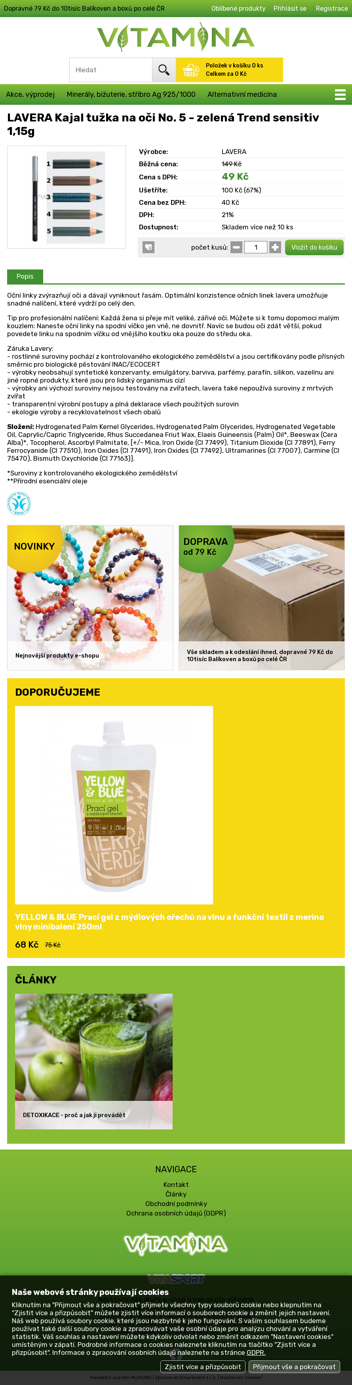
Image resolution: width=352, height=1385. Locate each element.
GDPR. (256, 1352)
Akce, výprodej (30, 94)
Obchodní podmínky (176, 1204)
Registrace (332, 8)
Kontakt (176, 1185)
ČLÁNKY (36, 980)
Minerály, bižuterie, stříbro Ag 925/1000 (131, 94)
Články (176, 1194)
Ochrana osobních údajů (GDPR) (176, 1213)
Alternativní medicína (242, 94)
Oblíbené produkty (238, 8)
